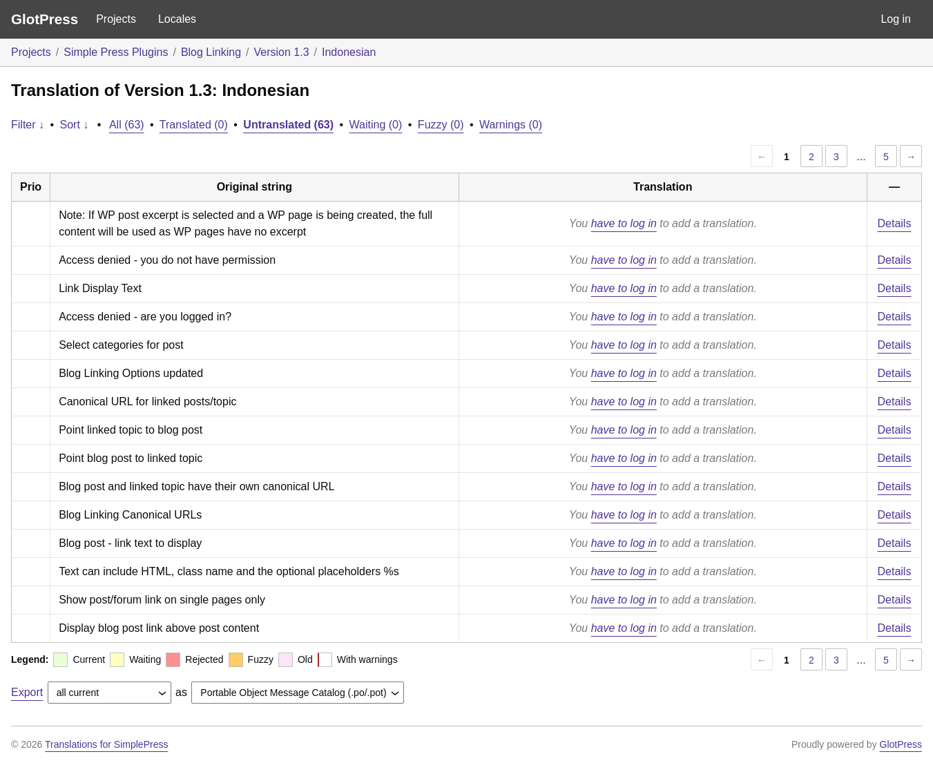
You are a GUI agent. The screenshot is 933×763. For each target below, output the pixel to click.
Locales (177, 19)
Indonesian (349, 52)
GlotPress (44, 19)
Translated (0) (194, 125)
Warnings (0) (510, 125)
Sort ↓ (74, 125)
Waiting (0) (376, 125)
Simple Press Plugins (116, 52)
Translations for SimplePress (106, 744)
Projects (116, 19)
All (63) (126, 125)
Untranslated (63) (288, 125)
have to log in (624, 223)
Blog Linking (211, 52)
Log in (896, 19)
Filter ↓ (27, 125)
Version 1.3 (281, 52)
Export (27, 692)
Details (895, 223)
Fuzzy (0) (441, 125)
